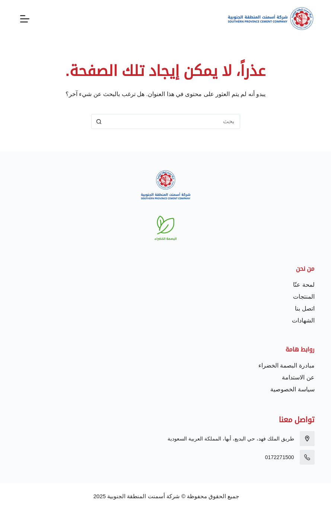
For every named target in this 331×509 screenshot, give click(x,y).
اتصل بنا (304, 308)
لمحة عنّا (303, 284)
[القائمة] (24, 18)
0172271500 (279, 457)
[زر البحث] (98, 121)
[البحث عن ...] (173, 121)
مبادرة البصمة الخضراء (286, 365)
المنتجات (304, 296)
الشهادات (303, 320)
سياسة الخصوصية (292, 389)
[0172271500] (307, 457)
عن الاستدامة (298, 377)
